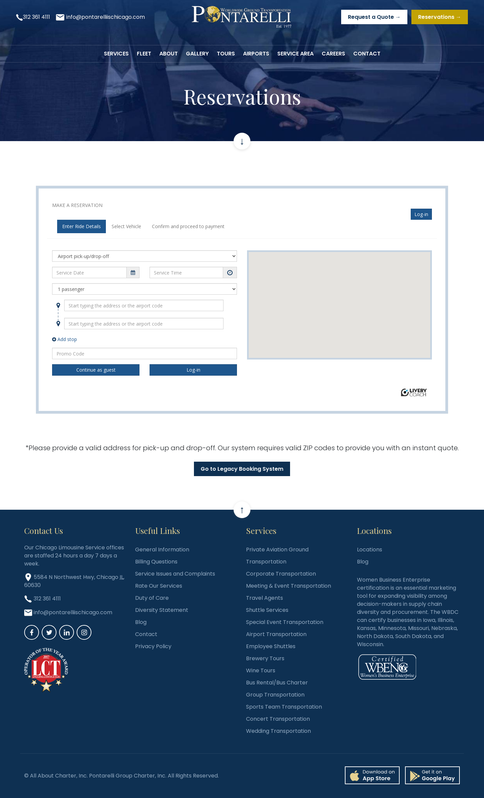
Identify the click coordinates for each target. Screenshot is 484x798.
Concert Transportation (278, 719)
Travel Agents (264, 598)
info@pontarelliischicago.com (105, 17)
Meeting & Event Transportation (288, 586)
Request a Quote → (374, 17)
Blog (141, 622)
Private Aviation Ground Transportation (277, 555)
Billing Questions (156, 561)
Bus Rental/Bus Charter (277, 682)
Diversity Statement (161, 610)
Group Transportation (275, 695)
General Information (162, 549)
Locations (369, 549)
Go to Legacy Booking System (242, 469)
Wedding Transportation (278, 731)
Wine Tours (260, 670)
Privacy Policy (153, 646)
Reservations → (439, 17)
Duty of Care (152, 598)
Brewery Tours (265, 658)
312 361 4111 (36, 17)
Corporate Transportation (281, 574)
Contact (146, 634)
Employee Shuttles (270, 646)
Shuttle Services (267, 610)
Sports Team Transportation (284, 707)
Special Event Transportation (284, 622)
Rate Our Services (158, 586)
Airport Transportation (276, 634)
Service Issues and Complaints (175, 574)
